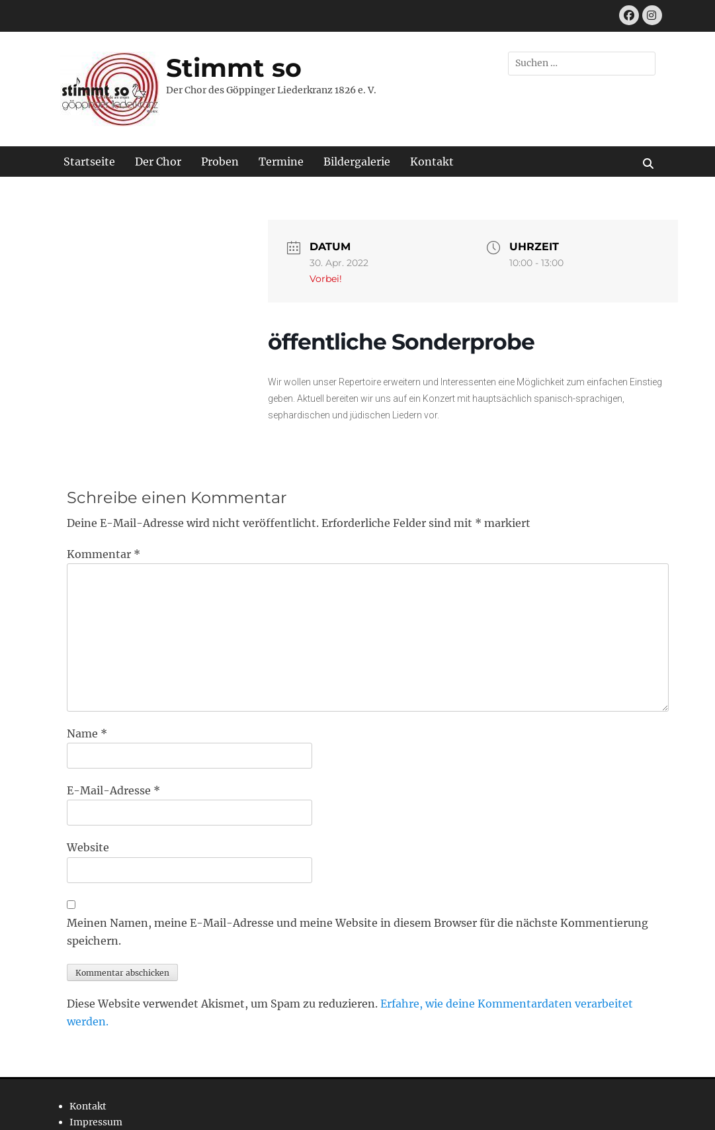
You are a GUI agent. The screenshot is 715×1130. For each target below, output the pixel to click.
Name (87, 733)
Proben (220, 161)
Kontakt (432, 161)
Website (88, 847)
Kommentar (103, 554)
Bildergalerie (356, 161)
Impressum (95, 1122)
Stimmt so (234, 67)
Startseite (89, 161)
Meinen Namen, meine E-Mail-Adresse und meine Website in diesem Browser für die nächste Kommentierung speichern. (357, 931)
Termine (281, 161)
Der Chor (158, 161)
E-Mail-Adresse (113, 790)
